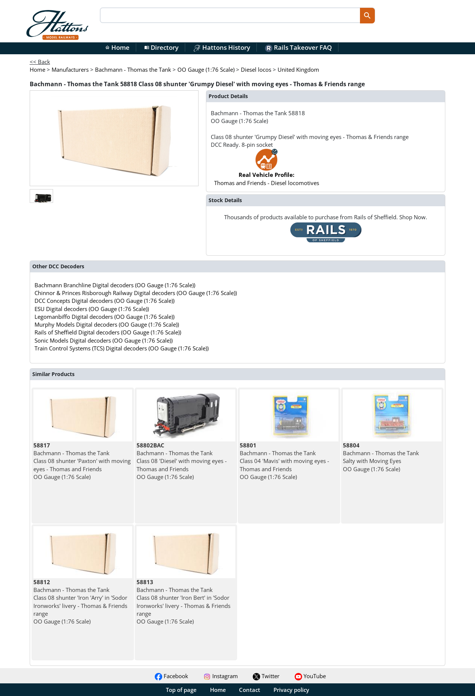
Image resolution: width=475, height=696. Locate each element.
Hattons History (221, 47)
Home (117, 47)
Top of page (181, 689)
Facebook (171, 676)
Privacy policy (291, 689)
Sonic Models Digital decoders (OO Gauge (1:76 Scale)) (104, 340)
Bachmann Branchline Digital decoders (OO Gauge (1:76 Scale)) (115, 285)
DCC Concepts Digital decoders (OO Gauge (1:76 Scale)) (104, 300)
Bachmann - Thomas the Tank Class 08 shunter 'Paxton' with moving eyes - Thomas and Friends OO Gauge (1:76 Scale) (82, 460)
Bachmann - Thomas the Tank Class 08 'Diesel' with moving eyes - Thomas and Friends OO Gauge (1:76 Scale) (182, 460)
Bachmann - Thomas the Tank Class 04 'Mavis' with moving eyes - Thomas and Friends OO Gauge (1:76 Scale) (284, 460)
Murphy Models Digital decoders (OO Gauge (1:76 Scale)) (107, 324)
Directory (161, 47)
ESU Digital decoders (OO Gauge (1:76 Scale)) (92, 309)
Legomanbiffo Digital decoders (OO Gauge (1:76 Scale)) (104, 316)
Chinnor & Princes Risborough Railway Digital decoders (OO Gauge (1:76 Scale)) (136, 293)
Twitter (266, 676)
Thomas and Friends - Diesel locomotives (266, 170)
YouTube (310, 676)
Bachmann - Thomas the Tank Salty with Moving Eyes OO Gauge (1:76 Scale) (381, 457)
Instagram (220, 676)
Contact (249, 689)
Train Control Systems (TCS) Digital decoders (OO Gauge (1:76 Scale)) (122, 348)
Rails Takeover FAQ (298, 47)
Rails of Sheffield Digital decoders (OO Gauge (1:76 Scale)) (108, 332)
